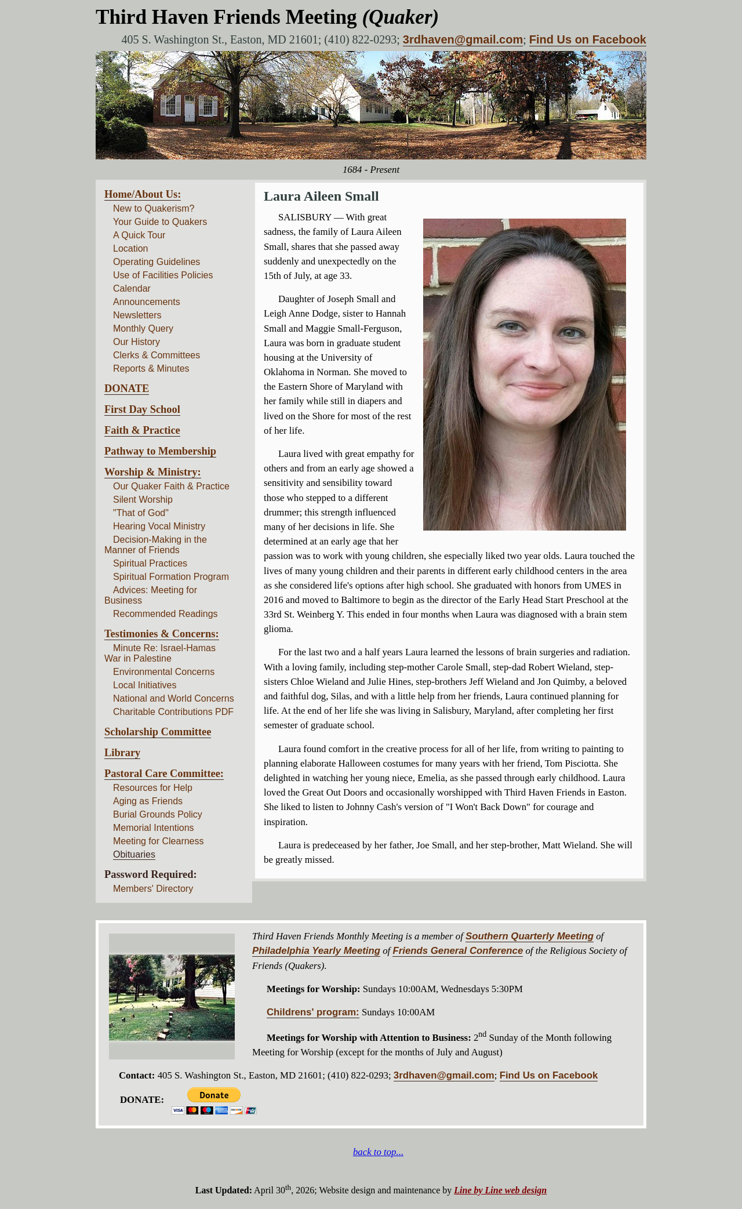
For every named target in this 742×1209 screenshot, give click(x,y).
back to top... (378, 1151)
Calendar (132, 288)
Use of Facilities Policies (163, 275)
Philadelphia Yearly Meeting (316, 950)
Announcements (146, 302)
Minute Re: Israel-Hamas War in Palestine (160, 653)
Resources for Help (152, 788)
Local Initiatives (144, 685)
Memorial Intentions (153, 828)
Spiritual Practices (150, 563)
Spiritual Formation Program (171, 577)
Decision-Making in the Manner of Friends (155, 545)
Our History (136, 342)
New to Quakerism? (154, 208)
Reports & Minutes (151, 368)
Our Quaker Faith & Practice (171, 486)
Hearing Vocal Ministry (159, 526)
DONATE (126, 388)
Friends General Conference (457, 950)
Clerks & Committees (156, 355)
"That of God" (141, 513)
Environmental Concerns (163, 672)
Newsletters (137, 315)
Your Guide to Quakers (160, 222)
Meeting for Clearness (158, 841)
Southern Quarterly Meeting (529, 936)
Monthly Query (143, 328)
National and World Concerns (173, 698)
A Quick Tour (139, 235)
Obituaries (134, 854)
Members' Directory (153, 889)
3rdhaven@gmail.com (463, 39)
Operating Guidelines (156, 262)
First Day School (142, 409)
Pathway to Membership (160, 451)
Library (122, 752)
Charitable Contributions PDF (173, 712)
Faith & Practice (142, 430)
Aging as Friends (148, 801)
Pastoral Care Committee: (164, 773)
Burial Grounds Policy (157, 814)
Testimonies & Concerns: (161, 634)
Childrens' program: (313, 1012)
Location (130, 248)
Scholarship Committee (157, 732)
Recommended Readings (165, 614)
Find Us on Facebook (587, 39)
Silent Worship (143, 499)
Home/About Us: (142, 194)
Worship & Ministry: (152, 472)
